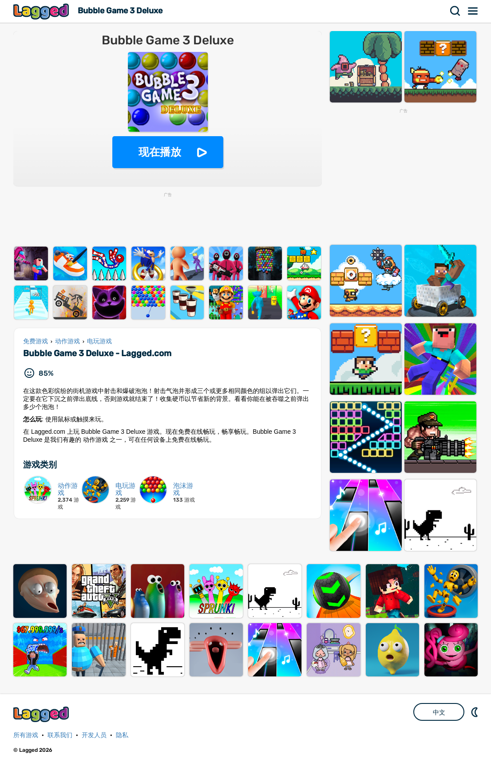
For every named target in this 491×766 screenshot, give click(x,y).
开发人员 (94, 735)
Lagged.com (42, 714)
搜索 (455, 11)
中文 (439, 712)
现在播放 (160, 152)
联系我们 (60, 735)
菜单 (473, 11)
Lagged (42, 11)
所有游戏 (25, 735)
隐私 (122, 735)
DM (475, 712)
